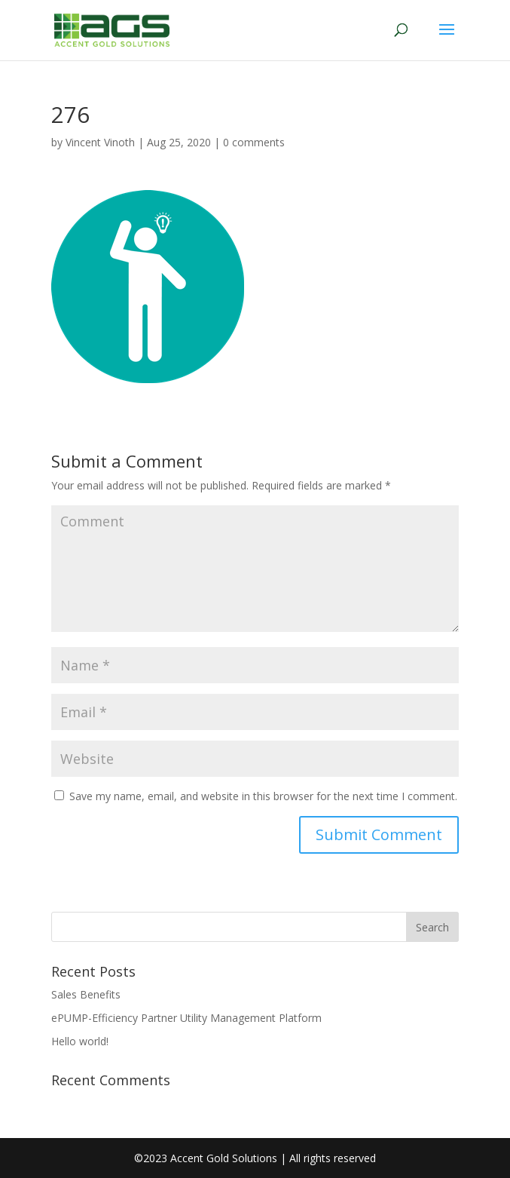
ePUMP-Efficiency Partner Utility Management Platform (186, 1018)
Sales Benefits (86, 994)
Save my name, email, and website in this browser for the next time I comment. (263, 796)
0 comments (254, 142)
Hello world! (79, 1041)
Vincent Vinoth (100, 142)
